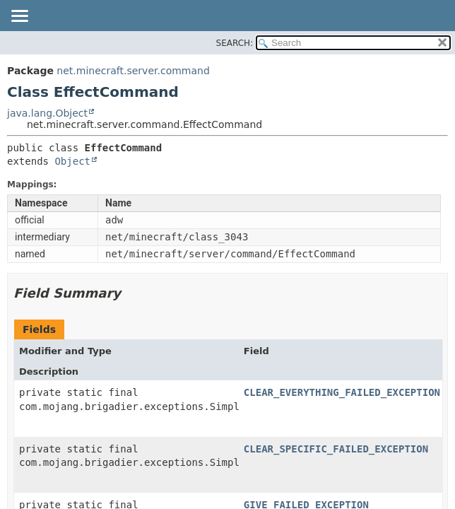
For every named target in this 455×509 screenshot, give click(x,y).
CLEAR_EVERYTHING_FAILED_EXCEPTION (342, 392)
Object (72, 161)
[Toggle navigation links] (19, 17)
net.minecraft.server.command (133, 70)
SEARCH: (235, 43)
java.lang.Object (47, 113)
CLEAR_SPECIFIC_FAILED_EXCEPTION (336, 449)
